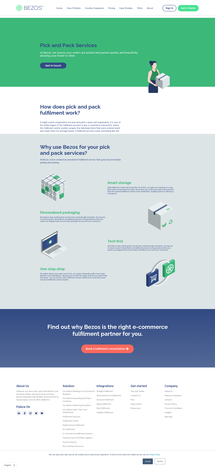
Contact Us (135, 395)
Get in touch (53, 65)
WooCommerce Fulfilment (109, 395)
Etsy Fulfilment (103, 408)
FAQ (132, 400)
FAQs (140, 8)
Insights (168, 412)
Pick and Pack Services (73, 446)
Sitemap (168, 417)
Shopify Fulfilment (105, 391)
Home (59, 8)
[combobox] (10, 465)
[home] (29, 8)
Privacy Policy (154, 455)
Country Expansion (94, 8)
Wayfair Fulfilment (105, 412)
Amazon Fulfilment (105, 400)
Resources (135, 408)
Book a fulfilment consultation (105, 348)
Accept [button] (147, 461)
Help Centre (136, 404)
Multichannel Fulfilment (73, 425)
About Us (169, 391)
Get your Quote (137, 391)
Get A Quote (188, 8)
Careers (168, 400)
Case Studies (126, 8)
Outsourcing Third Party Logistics (77, 438)
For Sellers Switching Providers (77, 405)
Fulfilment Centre (71, 421)
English (7, 465)
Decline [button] (160, 461)
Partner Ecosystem (173, 395)
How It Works (74, 8)
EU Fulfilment (69, 429)
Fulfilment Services (71, 417)
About (150, 8)
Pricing (111, 8)
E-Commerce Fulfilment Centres (78, 434)
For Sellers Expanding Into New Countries (77, 399)
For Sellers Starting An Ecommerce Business (79, 392)
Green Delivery (70, 442)
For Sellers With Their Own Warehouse (75, 411)
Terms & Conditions (173, 408)
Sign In (169, 8)
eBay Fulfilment (104, 404)
